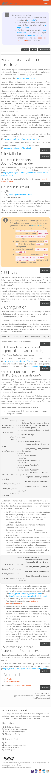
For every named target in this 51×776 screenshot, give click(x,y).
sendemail (18, 603)
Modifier (46, 150)
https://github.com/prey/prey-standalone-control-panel (25, 669)
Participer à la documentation (14, 729)
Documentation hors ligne (13, 731)
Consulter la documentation (14, 745)
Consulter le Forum (10, 747)
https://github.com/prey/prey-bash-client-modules (28, 596)
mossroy (18, 685)
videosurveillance (13, 681)
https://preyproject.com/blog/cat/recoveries (21, 139)
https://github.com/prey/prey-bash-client (25, 593)
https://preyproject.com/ (25, 78)
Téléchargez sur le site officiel (20, 194)
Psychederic (27, 685)
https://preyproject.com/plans (38, 366)
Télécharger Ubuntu (11, 734)
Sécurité (9, 679)
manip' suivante (37, 225)
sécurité (33, 50)
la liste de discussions (33, 35)
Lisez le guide (8, 750)
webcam (25, 50)
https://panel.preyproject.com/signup (18, 361)
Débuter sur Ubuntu (11, 727)
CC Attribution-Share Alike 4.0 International (16, 767)
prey (11, 181)
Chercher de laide (10, 743)
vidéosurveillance (44, 50)
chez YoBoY (31, 20)
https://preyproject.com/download (17, 148)
